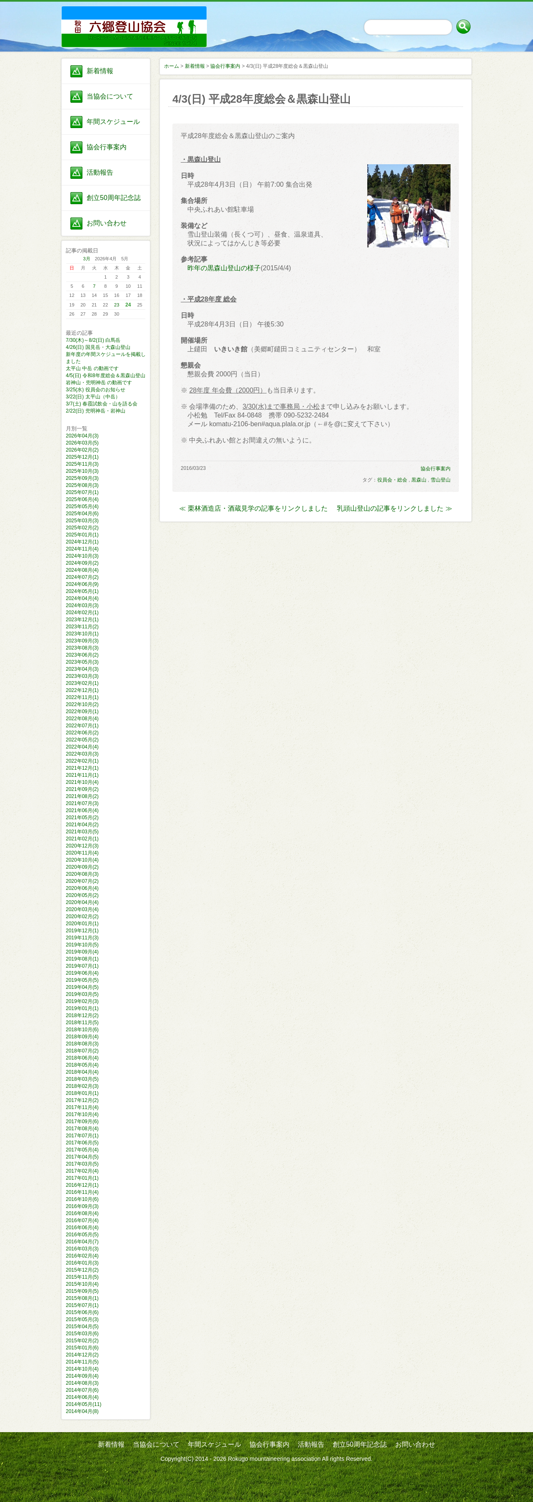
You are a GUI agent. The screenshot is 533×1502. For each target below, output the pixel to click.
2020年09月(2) (82, 867)
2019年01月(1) (82, 1008)
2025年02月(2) (82, 528)
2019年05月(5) (82, 980)
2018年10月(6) (82, 1030)
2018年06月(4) (82, 1058)
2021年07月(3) (82, 803)
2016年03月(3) (82, 1249)
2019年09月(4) (82, 952)
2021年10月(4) (82, 782)
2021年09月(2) (82, 789)
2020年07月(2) (82, 881)
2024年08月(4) (82, 570)
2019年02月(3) (82, 1001)
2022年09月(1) (82, 711)
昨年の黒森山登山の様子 (224, 268)
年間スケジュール (113, 121)
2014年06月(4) (82, 1397)
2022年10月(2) (82, 704)
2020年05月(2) (82, 895)
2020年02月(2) (82, 916)
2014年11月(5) (82, 1362)
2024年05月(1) (82, 591)
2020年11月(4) (82, 853)
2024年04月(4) (82, 598)
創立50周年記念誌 (114, 197)
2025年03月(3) (82, 521)
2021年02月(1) (82, 839)
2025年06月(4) (82, 499)
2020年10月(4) (82, 860)
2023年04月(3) (82, 669)
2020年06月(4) (82, 888)
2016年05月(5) (82, 1235)
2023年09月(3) (82, 641)
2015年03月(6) (82, 1333)
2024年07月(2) (82, 577)
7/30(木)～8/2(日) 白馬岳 (93, 340)
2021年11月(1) (82, 775)
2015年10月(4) (82, 1284)
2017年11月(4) (82, 1107)
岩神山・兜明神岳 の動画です (99, 382)
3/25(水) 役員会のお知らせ (95, 390)
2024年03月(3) (82, 605)
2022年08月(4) (82, 718)
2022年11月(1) (82, 697)
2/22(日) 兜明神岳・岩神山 (95, 411)
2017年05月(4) (82, 1150)
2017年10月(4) (82, 1114)
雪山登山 (441, 480)
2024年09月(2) (82, 563)
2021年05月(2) (82, 817)
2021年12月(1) (82, 768)
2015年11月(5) (82, 1277)
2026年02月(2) (82, 450)
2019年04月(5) (82, 987)
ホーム (171, 66)
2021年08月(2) (82, 796)
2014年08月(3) (82, 1383)
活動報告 (100, 172)
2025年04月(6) (82, 513)
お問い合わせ (107, 223)
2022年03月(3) (82, 754)
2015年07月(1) (82, 1305)
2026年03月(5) (82, 443)
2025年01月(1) (82, 535)
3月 (86, 258)
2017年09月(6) (82, 1121)
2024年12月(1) (82, 542)
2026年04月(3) (82, 436)
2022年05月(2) (82, 740)
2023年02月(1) (82, 683)
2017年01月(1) (82, 1178)
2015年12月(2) (82, 1270)
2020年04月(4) (82, 902)
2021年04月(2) (82, 825)
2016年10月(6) (82, 1199)
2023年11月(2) (82, 627)
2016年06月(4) (82, 1227)
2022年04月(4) (82, 747)
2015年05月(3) (82, 1319)
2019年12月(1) (82, 931)
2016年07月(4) (82, 1220)
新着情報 (100, 70)
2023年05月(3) (82, 662)
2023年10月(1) (82, 634)
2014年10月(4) (82, 1369)
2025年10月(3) (82, 471)
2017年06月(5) (82, 1143)
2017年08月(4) (82, 1128)
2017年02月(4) (82, 1171)
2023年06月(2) (82, 655)
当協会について (110, 96)
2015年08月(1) (82, 1298)
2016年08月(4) (82, 1213)
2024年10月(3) (82, 556)
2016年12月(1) (82, 1185)
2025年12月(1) (82, 457)
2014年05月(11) (83, 1404)
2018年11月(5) (82, 1022)
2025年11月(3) (82, 464)
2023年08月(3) (82, 648)
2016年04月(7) (82, 1242)
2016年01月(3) (82, 1263)
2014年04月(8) (82, 1411)
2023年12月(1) (82, 620)
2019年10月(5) (82, 945)
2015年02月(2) (82, 1341)
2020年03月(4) (82, 909)
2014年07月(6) (82, 1390)
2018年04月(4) (82, 1072)
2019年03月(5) (82, 994)
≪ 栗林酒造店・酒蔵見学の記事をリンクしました (253, 508)
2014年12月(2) (82, 1355)
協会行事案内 (107, 147)
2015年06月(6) (82, 1312)
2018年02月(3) (82, 1086)
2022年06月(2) (82, 733)
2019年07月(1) (82, 966)
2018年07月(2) (82, 1051)
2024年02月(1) (82, 612)
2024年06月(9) (82, 584)
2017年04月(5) (82, 1157)
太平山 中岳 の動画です (92, 368)
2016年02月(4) (82, 1256)
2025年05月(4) (82, 506)
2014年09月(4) (82, 1376)
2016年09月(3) (82, 1206)
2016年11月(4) (82, 1192)
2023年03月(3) (82, 676)
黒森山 (418, 480)
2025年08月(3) (82, 485)
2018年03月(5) (82, 1079)
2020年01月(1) (82, 923)
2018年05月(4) (82, 1065)
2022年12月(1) (82, 690)
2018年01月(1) (82, 1093)
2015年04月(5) (82, 1326)
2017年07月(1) (82, 1136)
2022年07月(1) (82, 726)
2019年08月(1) (82, 959)
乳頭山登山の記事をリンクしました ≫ (394, 508)
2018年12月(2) (82, 1015)
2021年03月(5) (82, 832)
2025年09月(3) (82, 478)
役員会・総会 (392, 480)
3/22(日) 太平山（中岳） (93, 397)
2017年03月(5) (82, 1164)
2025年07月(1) (82, 492)
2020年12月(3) (82, 846)
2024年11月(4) (82, 549)
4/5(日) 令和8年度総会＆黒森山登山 (105, 375)
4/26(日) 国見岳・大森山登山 (98, 347)
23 (116, 304)
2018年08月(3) (82, 1044)
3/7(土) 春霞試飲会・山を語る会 (101, 404)
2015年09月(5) (82, 1291)
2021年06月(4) (82, 810)
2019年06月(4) (82, 973)
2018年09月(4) (82, 1037)
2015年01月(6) (82, 1348)
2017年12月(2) (82, 1100)
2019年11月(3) (82, 938)
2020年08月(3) (82, 874)
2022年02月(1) (82, 761)
